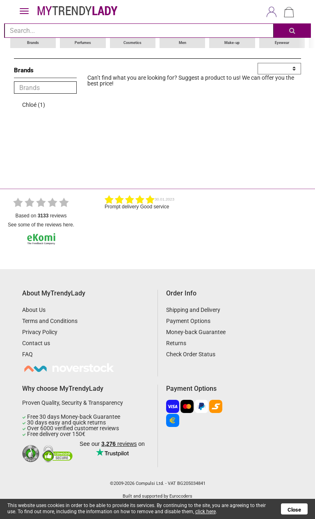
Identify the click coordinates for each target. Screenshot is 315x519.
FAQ (27, 354)
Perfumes (83, 43)
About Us (34, 310)
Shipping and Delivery (193, 310)
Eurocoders (180, 496)
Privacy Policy (39, 332)
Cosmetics (132, 43)
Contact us (36, 343)
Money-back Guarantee (196, 332)
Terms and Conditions (50, 321)
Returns (176, 343)
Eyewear (282, 43)
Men (182, 43)
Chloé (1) (33, 104)
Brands (33, 43)
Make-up (232, 43)
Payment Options (188, 321)
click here (205, 511)
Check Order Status (190, 354)
